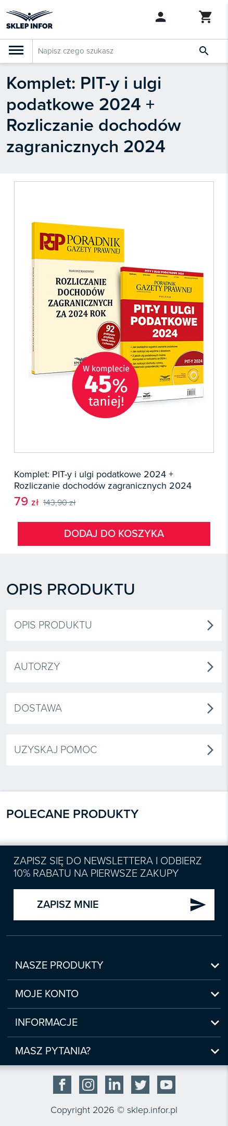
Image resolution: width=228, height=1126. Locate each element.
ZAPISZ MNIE (122, 905)
